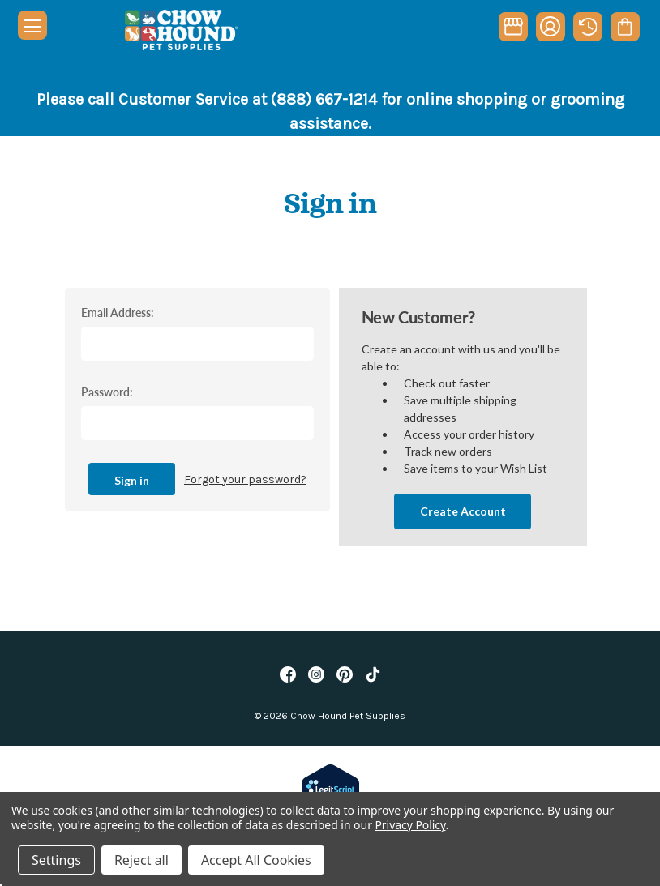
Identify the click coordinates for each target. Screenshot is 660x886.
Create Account (463, 511)
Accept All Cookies (256, 860)
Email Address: (117, 312)
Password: (107, 391)
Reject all (141, 860)
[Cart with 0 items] (625, 27)
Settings (56, 860)
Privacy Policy (410, 824)
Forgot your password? (245, 479)
